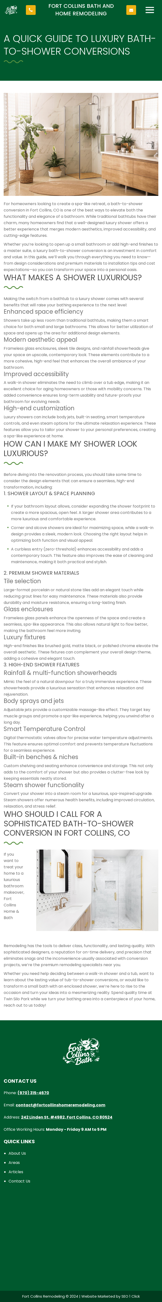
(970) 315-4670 (33, 1093)
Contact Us (19, 1181)
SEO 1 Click (130, 1296)
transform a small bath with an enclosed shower (50, 986)
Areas (14, 1162)
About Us (17, 1153)
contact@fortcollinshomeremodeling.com (60, 1105)
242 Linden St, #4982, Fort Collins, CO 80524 (66, 1117)
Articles (16, 1172)
